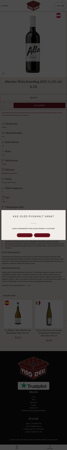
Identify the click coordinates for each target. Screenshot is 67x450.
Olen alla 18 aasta (42, 235)
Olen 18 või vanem (25, 235)
